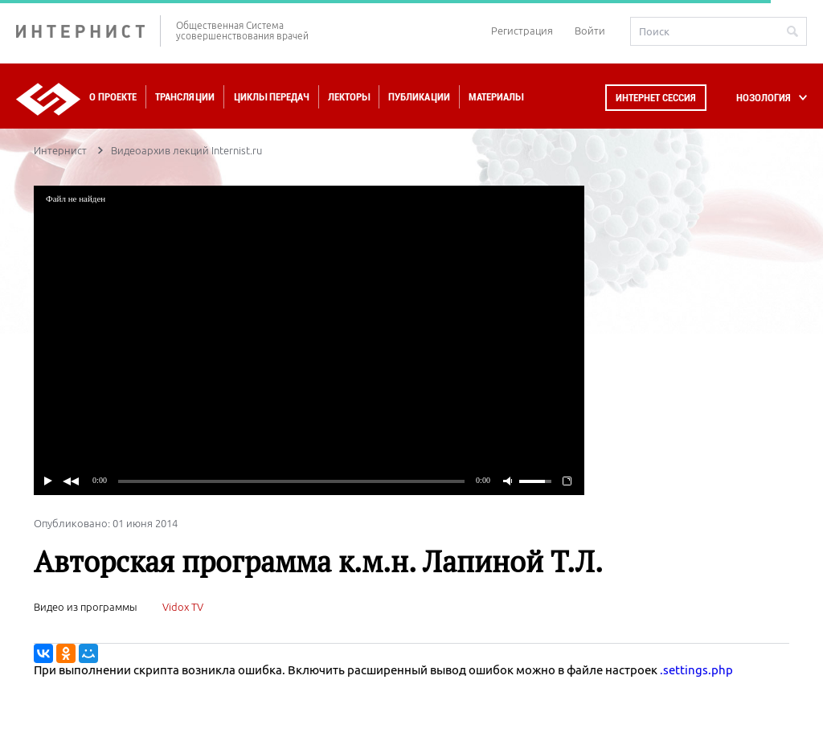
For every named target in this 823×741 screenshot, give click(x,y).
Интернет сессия (656, 98)
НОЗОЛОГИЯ (763, 98)
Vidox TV (182, 606)
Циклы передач (271, 97)
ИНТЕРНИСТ (88, 31)
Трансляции (185, 97)
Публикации (419, 97)
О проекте (113, 97)
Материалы (496, 97)
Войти (590, 30)
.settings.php (696, 670)
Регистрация (522, 30)
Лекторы (349, 97)
